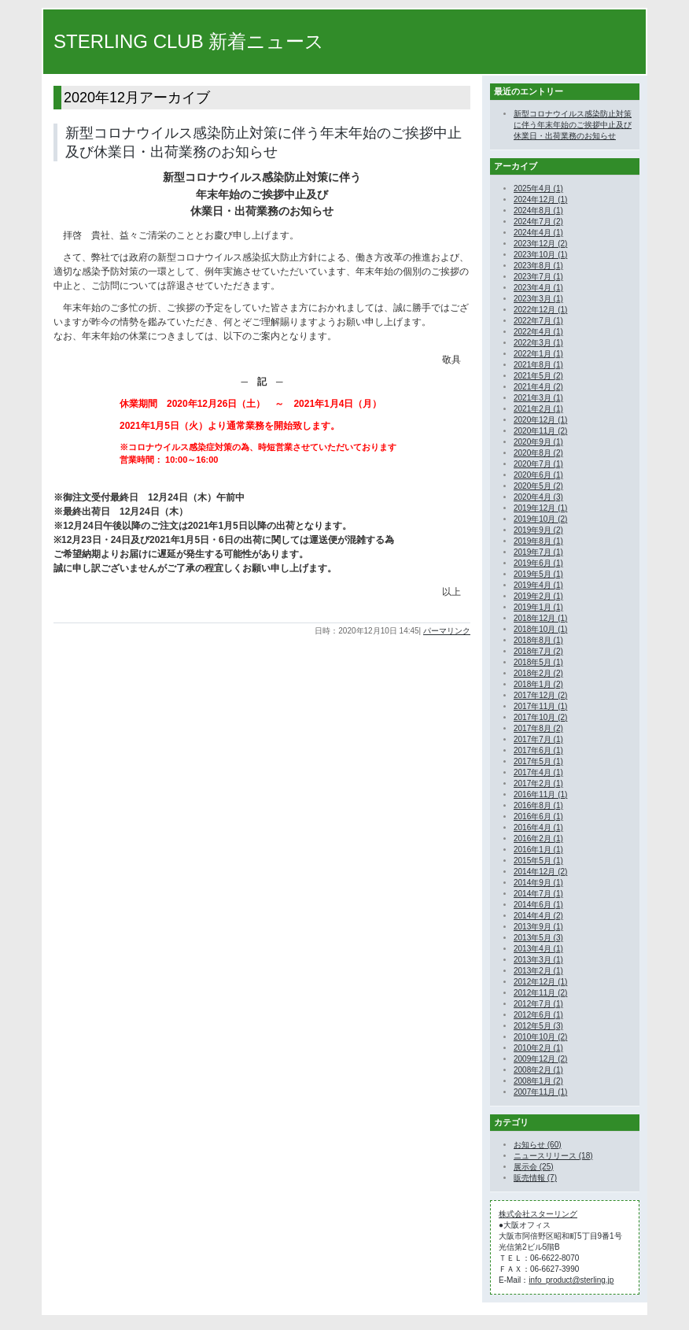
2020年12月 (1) (540, 420)
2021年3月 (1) (538, 397)
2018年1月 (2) (538, 684)
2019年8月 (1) (538, 541)
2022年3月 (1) (538, 342)
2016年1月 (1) (538, 849)
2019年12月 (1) (540, 508)
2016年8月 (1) (538, 805)
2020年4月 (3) (538, 497)
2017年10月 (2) (540, 717)
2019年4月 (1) (538, 585)
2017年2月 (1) (538, 783)
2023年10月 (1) (540, 254)
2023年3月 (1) (538, 298)
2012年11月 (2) (540, 992)
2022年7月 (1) (538, 320)
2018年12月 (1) (540, 618)
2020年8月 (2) (538, 453)
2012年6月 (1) (538, 1014)
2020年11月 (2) (540, 431)
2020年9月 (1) (538, 442)
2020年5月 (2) (538, 486)
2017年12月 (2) (540, 695)
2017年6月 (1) (538, 750)
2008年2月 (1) (538, 1070)
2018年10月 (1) (540, 629)
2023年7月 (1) (538, 276)
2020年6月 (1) (538, 475)
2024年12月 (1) (540, 199)
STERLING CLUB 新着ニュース (188, 41)
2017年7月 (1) (538, 739)
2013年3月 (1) (538, 959)
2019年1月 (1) (538, 607)
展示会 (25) (534, 1166)
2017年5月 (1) (538, 761)
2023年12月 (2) (540, 243)
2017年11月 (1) (540, 706)
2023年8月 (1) (538, 265)
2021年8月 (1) (538, 364)
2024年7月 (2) (538, 221)
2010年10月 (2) (540, 1037)
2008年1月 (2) (538, 1081)
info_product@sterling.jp (571, 1280)
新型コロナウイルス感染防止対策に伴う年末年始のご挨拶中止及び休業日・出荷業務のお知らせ (573, 124)
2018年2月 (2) (538, 673)
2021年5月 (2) (538, 375)
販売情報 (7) (535, 1177)
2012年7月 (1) (538, 1003)
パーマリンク (446, 630)
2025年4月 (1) (538, 188)
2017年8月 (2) (538, 728)
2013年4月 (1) (538, 948)
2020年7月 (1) (538, 464)
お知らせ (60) (538, 1144)
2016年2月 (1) (538, 838)
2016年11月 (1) (540, 794)
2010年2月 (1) (538, 1048)
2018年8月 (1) (538, 640)
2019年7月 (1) (538, 552)
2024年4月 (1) (538, 232)
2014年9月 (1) (538, 882)
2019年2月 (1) (538, 596)
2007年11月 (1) (540, 1092)
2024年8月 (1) (538, 210)
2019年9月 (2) (538, 530)
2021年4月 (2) (538, 386)
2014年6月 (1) (538, 904)
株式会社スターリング (538, 1214)
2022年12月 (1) (540, 309)
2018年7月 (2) (538, 651)
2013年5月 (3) (538, 937)
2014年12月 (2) (540, 871)
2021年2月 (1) (538, 409)
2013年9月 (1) (538, 926)
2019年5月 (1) (538, 574)
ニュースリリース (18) (553, 1155)
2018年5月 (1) (538, 662)
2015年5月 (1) (538, 860)
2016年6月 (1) (538, 816)
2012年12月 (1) (540, 981)
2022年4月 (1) (538, 331)
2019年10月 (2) (540, 519)
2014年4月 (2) (538, 915)
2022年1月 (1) (538, 353)
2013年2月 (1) (538, 970)
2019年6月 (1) (538, 563)
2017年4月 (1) (538, 772)
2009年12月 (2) (540, 1059)
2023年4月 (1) (538, 287)
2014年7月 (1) (538, 893)
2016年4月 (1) (538, 827)
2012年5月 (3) (538, 1026)
